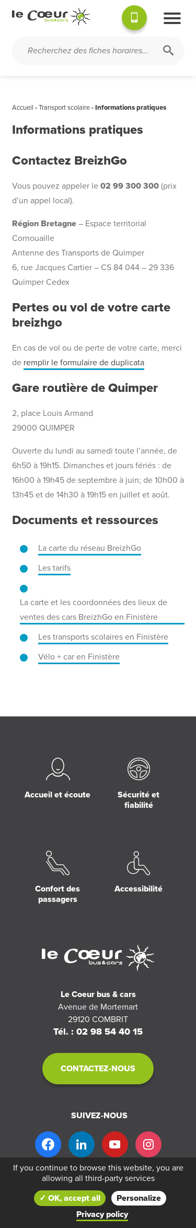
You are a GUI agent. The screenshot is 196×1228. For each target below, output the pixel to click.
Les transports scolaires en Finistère (103, 637)
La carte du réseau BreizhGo (89, 548)
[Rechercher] (168, 51)
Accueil (22, 107)
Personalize (139, 1198)
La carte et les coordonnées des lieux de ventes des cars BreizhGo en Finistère (93, 609)
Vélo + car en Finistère (79, 657)
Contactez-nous (98, 1068)
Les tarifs (54, 568)
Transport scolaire (64, 107)
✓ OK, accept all (69, 1198)
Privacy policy (102, 1214)
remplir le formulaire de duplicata (84, 362)
